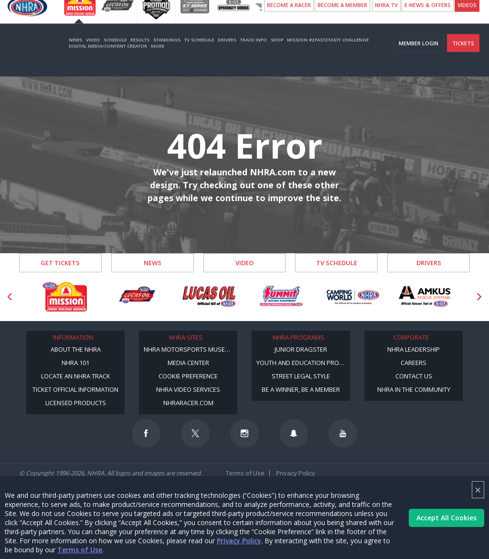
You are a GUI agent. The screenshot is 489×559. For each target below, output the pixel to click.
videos (467, 19)
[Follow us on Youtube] (343, 433)
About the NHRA (76, 349)
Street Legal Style (301, 376)
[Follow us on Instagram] (244, 433)
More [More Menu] (157, 60)
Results (139, 54)
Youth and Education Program (303, 362)
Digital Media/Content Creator (108, 60)
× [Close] (478, 489)
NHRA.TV (386, 19)
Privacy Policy (239, 540)
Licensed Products (75, 402)
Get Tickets (60, 262)
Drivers (227, 54)
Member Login (418, 57)
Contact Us (413, 376)
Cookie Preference (188, 376)
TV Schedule (199, 54)
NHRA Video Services (188, 389)
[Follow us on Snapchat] (293, 433)
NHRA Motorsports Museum (189, 349)
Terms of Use (79, 549)
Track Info (253, 54)
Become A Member (342, 19)
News (75, 54)
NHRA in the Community (413, 389)
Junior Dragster (301, 349)
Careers (413, 362)
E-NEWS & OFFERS (427, 19)
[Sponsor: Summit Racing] (281, 297)
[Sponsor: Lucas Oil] (208, 297)
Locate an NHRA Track (75, 376)
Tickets (463, 57)
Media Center (188, 362)
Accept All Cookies (446, 517)
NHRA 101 (75, 362)
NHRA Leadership (413, 349)
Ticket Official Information (75, 389)
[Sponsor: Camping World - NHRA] (353, 297)
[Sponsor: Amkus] (425, 297)
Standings (167, 54)
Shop (277, 54)
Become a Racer (289, 19)
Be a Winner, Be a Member (301, 389)
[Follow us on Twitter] (195, 433)
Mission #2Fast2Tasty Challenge (328, 54)
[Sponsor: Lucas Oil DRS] (136, 297)
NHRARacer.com (188, 402)
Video (93, 54)
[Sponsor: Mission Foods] (64, 297)
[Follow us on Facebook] (146, 433)
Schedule (115, 54)
